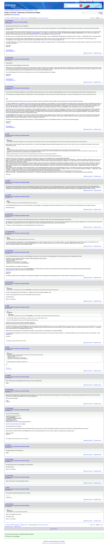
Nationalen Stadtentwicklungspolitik (75, 101)
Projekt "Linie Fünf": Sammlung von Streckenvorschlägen (16, 22)
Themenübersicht (16, 524)
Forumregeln (62, 541)
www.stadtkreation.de (10, 51)
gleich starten (58, 34)
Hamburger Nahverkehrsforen (15, 10)
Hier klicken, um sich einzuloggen (12, 536)
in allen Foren (45, 524)
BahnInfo (63, 543)
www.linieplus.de (9, 50)
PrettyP (9, 375)
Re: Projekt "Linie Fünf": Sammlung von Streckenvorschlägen (17, 59)
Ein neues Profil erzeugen (99, 1)
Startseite (6, 10)
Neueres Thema (9, 526)
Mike (8, 347)
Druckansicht (54, 528)
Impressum (45, 541)
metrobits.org (8, 368)
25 (38, 524)
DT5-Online (10, 214)
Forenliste (8, 524)
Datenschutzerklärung (53, 541)
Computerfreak (11, 231)
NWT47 (9, 180)
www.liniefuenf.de (36, 32)
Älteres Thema (18, 526)
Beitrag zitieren (98, 53)
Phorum (48, 543)
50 (39, 524)
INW (8, 134)
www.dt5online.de (39, 225)
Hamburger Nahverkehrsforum (28, 10)
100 (41, 524)
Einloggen (89, 1)
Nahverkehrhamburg (10, 207)
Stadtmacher (30, 101)
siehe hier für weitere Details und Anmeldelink (16, 424)
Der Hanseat (10, 282)
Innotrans (8, 334)
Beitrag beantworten (89, 53)
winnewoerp (16, 14)
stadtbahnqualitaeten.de (11, 269)
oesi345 (9, 195)
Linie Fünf (15, 104)
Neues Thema (25, 524)
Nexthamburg (20, 101)
